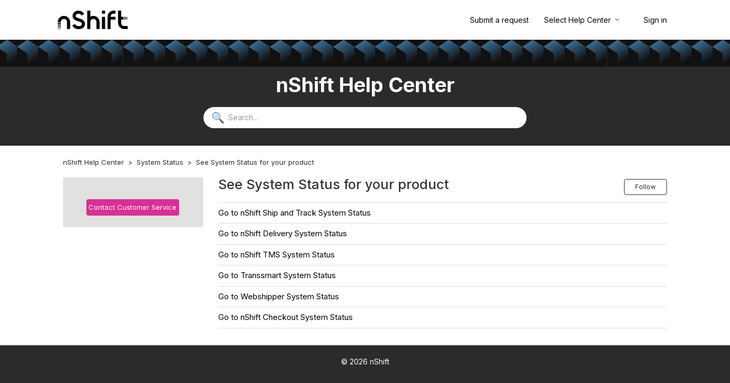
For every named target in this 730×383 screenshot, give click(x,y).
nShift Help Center (93, 162)
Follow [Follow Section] (645, 187)
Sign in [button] (655, 19)
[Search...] (365, 117)
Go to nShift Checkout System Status (285, 317)
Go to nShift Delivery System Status (282, 233)
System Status (160, 162)
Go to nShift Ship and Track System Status (294, 213)
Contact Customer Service (132, 207)
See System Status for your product (255, 162)
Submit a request (499, 19)
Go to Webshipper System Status (278, 296)
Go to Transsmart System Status (277, 275)
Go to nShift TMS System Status (276, 255)
